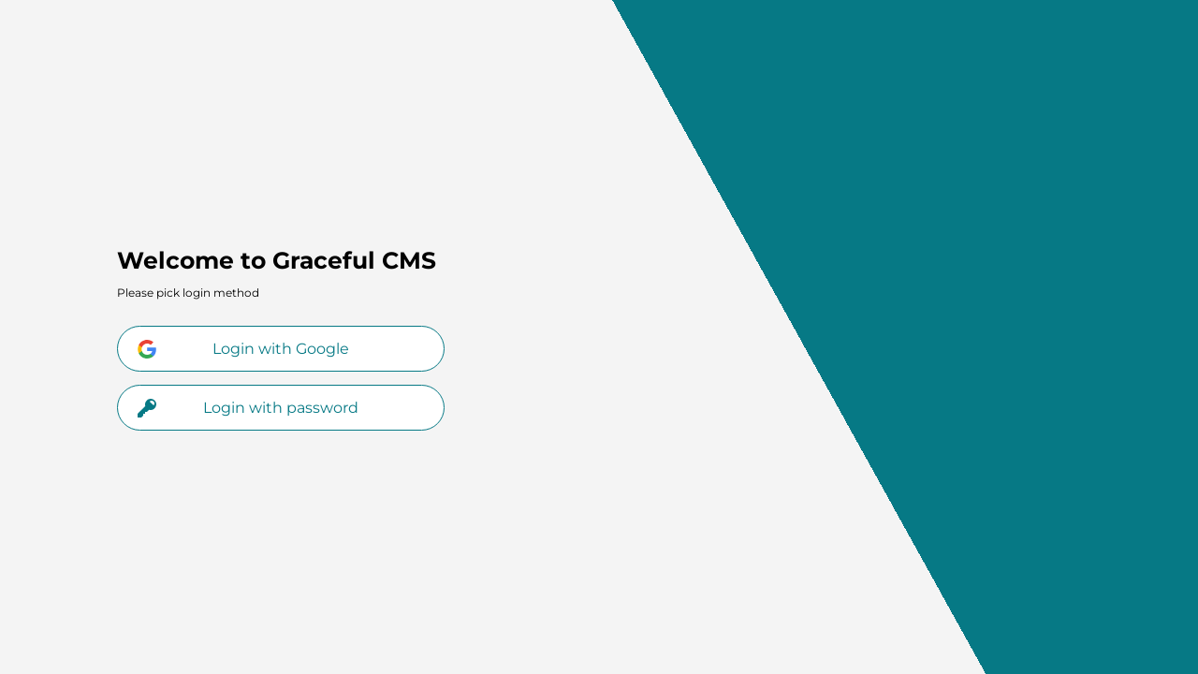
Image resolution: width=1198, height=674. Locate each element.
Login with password (248, 408)
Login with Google (243, 349)
